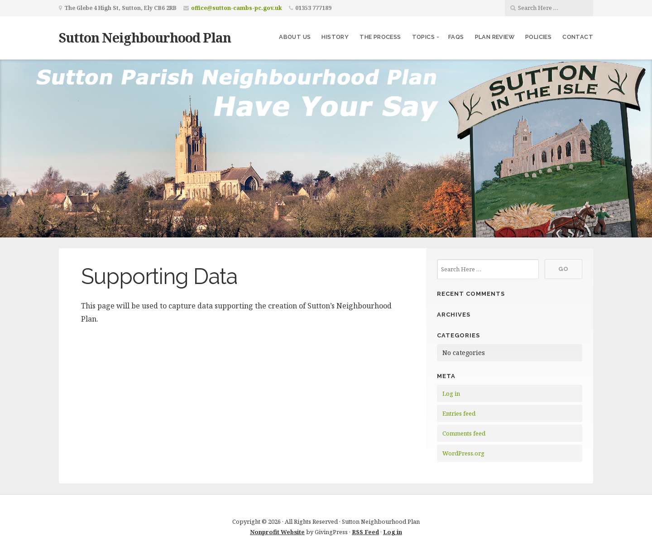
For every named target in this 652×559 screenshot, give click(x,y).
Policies (538, 36)
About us (295, 36)
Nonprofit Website (277, 532)
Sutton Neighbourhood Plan (145, 37)
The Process (380, 36)
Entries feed (458, 413)
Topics (423, 36)
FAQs (456, 36)
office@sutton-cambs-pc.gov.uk (236, 8)
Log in (451, 393)
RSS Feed (365, 532)
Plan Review (494, 36)
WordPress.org (463, 453)
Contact (577, 36)
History (335, 36)
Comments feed (463, 433)
